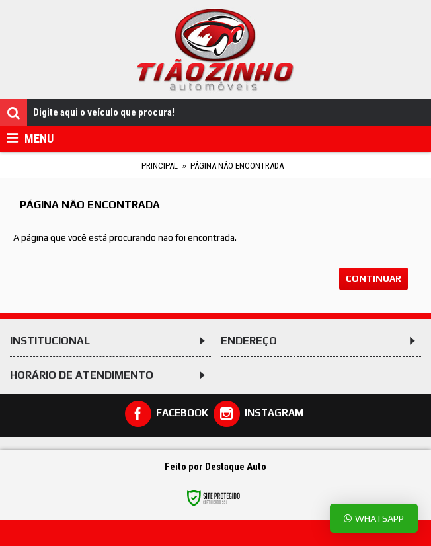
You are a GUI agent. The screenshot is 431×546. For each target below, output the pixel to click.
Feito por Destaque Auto (215, 467)
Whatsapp (374, 518)
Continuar (373, 278)
